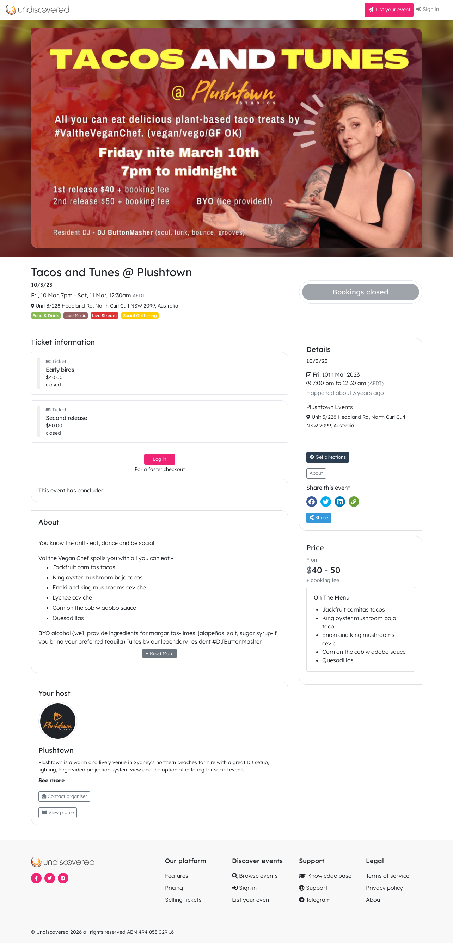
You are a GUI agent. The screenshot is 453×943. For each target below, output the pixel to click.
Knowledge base (325, 875)
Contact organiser (64, 796)
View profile (58, 812)
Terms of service (387, 875)
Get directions (328, 457)
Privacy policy (384, 887)
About (316, 473)
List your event (389, 9)
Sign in (427, 9)
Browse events (255, 875)
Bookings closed (360, 291)
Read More (159, 653)
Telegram (315, 899)
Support (313, 887)
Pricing (174, 887)
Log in (159, 459)
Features (176, 875)
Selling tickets (183, 899)
